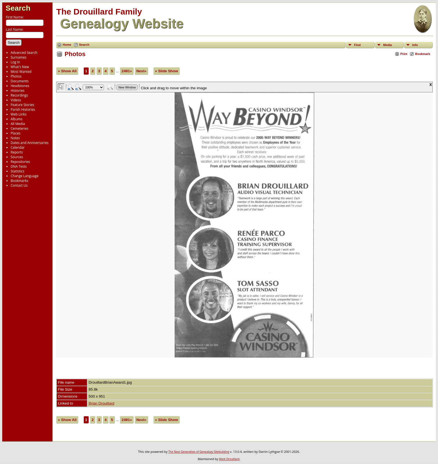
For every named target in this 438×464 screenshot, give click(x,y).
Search (18, 8)
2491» (127, 71)
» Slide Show (166, 71)
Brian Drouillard (101, 403)
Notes (15, 138)
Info (415, 45)
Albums (16, 119)
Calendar (18, 147)
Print (403, 54)
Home (67, 44)
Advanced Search (24, 52)
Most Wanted (21, 71)
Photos (16, 76)
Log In (15, 62)
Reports (17, 152)
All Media (18, 123)
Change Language (24, 176)
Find (357, 45)
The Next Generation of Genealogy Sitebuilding (198, 452)
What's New (20, 66)
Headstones (20, 85)
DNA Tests (19, 166)
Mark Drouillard (229, 459)
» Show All (67, 71)
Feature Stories (22, 104)
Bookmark (422, 54)
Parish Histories (23, 109)
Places (15, 133)
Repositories (20, 161)
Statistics (17, 171)
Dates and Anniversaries (29, 142)
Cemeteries (19, 128)
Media (387, 45)
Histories (17, 90)
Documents (19, 81)
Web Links (19, 114)
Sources (17, 157)
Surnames (18, 57)
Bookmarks (19, 180)
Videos (16, 100)
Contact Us (19, 185)
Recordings (19, 95)
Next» (141, 71)
